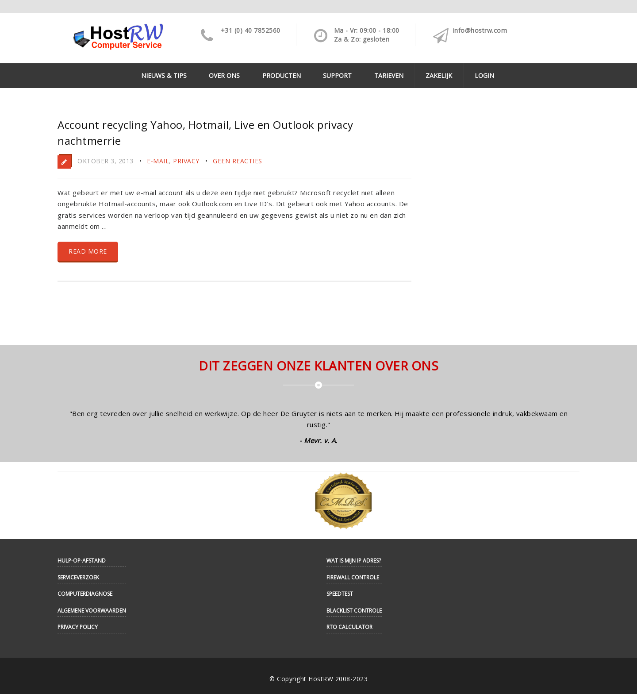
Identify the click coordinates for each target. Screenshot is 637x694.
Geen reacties (237, 161)
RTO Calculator (349, 627)
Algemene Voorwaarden (92, 610)
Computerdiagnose (85, 594)
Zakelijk (439, 75)
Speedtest (339, 594)
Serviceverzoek (78, 577)
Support (337, 75)
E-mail (158, 161)
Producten (281, 75)
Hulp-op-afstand (82, 560)
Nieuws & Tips (164, 75)
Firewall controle (352, 577)
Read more (88, 251)
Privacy (186, 161)
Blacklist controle (354, 610)
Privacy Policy (78, 627)
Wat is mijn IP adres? (353, 560)
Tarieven (388, 75)
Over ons (224, 75)
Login (484, 75)
